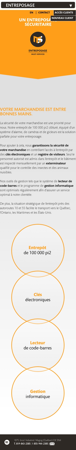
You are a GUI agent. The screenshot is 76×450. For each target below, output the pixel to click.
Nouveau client (62, 18)
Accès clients (64, 13)
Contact (44, 13)
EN (31, 13)
